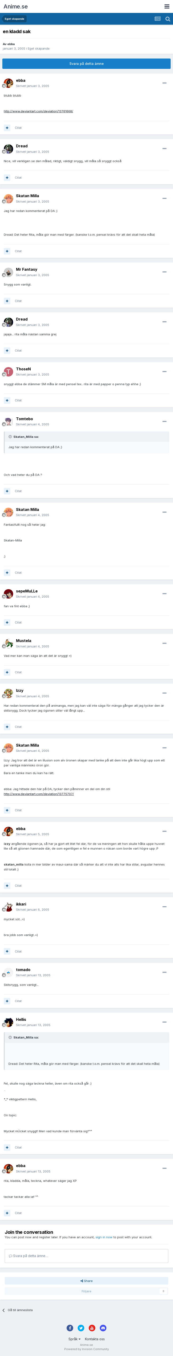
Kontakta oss (95, 1339)
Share (86, 1280)
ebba (11, 44)
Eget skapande (39, 48)
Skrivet (32, 86)
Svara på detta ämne (86, 64)
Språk (74, 1339)
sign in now (104, 1237)
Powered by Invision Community (86, 1349)
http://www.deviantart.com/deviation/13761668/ (38, 111)
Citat (18, 127)
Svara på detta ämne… (28, 1256)
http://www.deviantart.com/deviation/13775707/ (39, 794)
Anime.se (16, 6)
